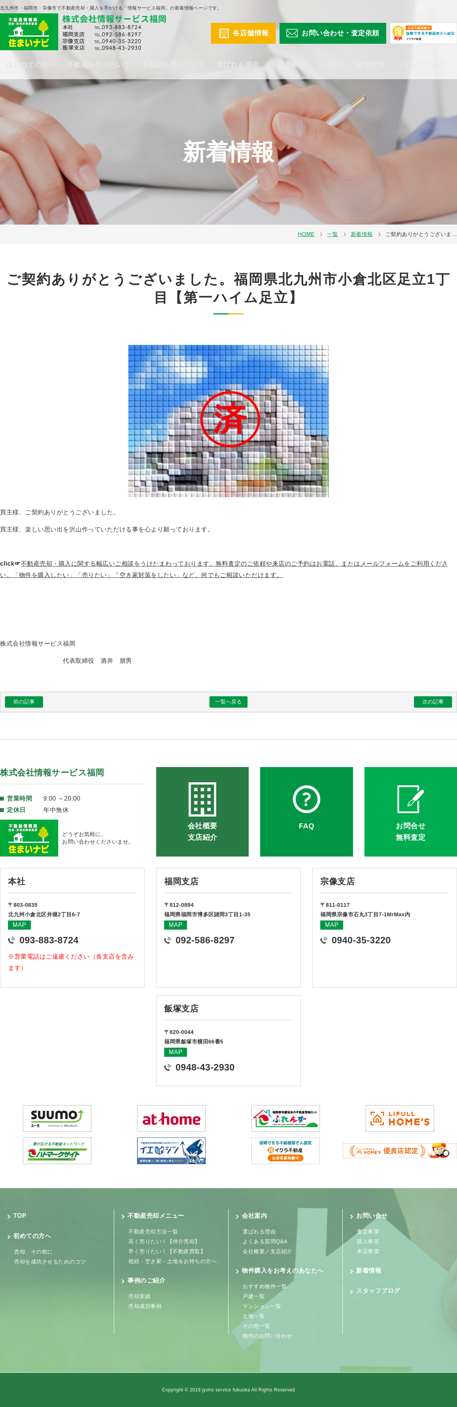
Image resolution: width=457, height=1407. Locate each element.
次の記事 (433, 702)
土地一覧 (254, 1316)
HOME (306, 234)
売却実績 (139, 1296)
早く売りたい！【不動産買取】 (167, 1251)
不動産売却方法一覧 (153, 1231)
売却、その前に (33, 1252)
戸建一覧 (254, 1296)
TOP (19, 1215)
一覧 (332, 234)
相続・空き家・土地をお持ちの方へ (172, 1261)
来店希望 (368, 1251)
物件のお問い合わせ (267, 1336)
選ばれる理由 (238, 65)
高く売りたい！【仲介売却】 (164, 1241)
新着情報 (370, 65)
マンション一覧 (262, 1306)
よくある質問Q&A (265, 1241)
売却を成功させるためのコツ (50, 1262)
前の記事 (24, 702)
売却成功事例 (144, 1306)
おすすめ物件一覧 (265, 1286)
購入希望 (368, 1241)
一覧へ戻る (228, 702)
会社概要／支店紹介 (267, 1251)
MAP (19, 925)
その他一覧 (256, 1326)
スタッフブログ (421, 65)
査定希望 (368, 1231)
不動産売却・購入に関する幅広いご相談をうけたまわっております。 (118, 563)
